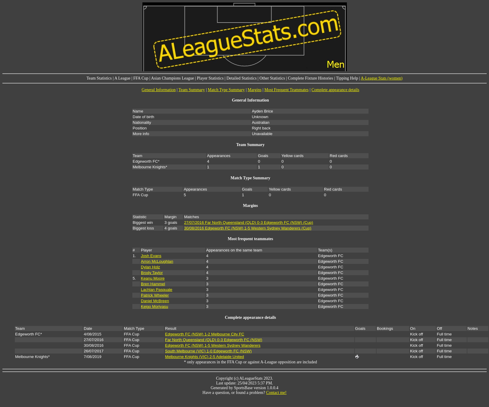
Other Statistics (272, 78)
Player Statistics (210, 78)
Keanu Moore (153, 278)
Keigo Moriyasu (154, 306)
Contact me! (276, 392)
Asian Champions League (172, 78)
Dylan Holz (150, 267)
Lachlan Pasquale (156, 289)
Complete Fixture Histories (310, 78)
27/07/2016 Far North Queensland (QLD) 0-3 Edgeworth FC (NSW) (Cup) (248, 222)
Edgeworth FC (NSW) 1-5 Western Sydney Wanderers (212, 345)
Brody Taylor (152, 272)
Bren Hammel (153, 284)
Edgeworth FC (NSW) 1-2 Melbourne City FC (204, 334)
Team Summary (192, 90)
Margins (254, 90)
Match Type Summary (226, 90)
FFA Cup (140, 78)
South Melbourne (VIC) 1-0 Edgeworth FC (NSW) (208, 351)
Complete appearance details (335, 90)
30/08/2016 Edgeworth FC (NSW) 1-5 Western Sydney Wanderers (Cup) (247, 228)
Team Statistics (99, 78)
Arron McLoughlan (157, 261)
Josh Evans (151, 256)
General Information (159, 90)
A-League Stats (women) (382, 78)
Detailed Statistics (241, 78)
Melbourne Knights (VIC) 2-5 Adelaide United (204, 356)
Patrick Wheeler (155, 295)
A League (122, 78)
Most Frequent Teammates (286, 90)
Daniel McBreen (155, 301)
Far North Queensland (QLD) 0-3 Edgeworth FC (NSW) (213, 340)
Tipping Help (347, 78)
